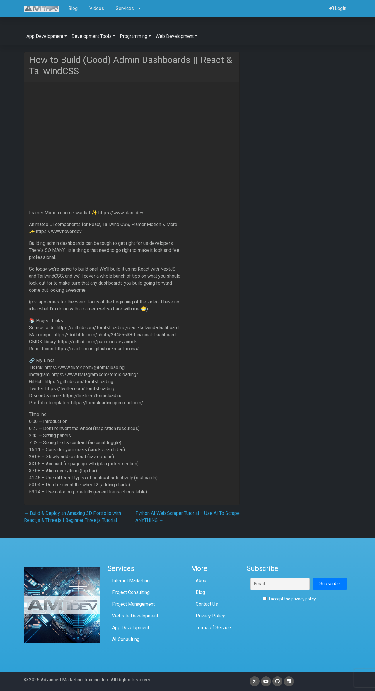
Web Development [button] (175, 36)
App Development (130, 627)
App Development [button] (44, 36)
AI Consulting (125, 639)
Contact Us (207, 604)
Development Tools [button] (91, 36)
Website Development (135, 616)
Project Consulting (131, 592)
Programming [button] (133, 36)
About (202, 580)
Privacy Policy (210, 616)
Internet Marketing (131, 580)
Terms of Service (213, 627)
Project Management (133, 604)
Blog (200, 592)
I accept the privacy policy (289, 599)
